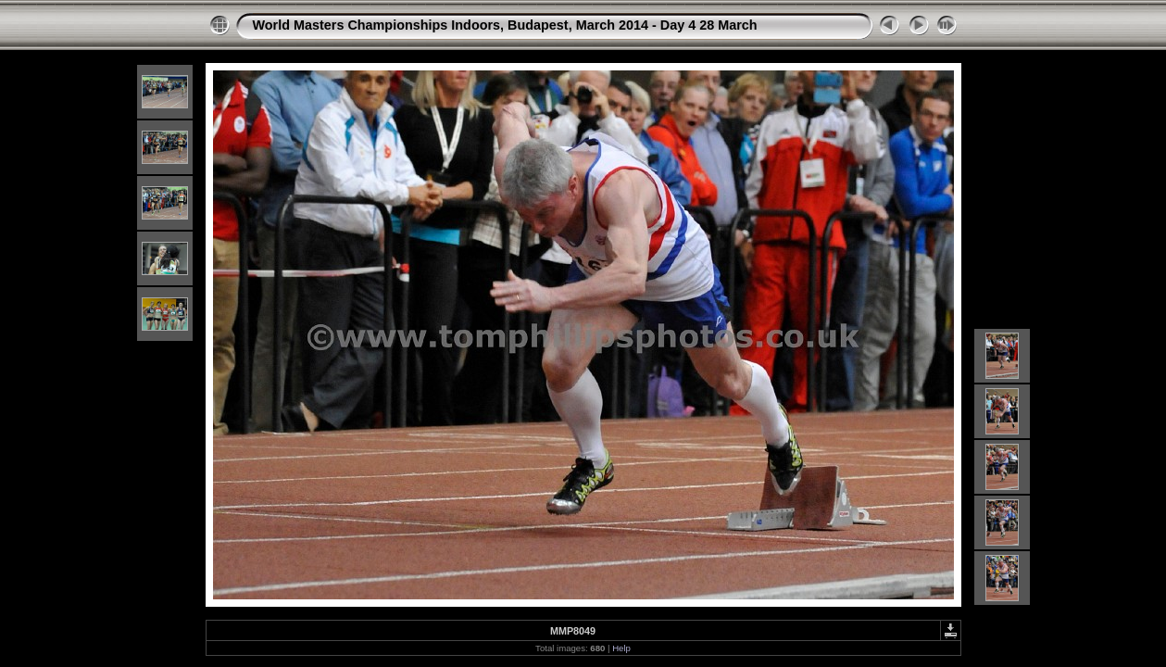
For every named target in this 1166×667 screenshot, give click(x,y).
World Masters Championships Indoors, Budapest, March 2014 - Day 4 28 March (505, 25)
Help (621, 648)
